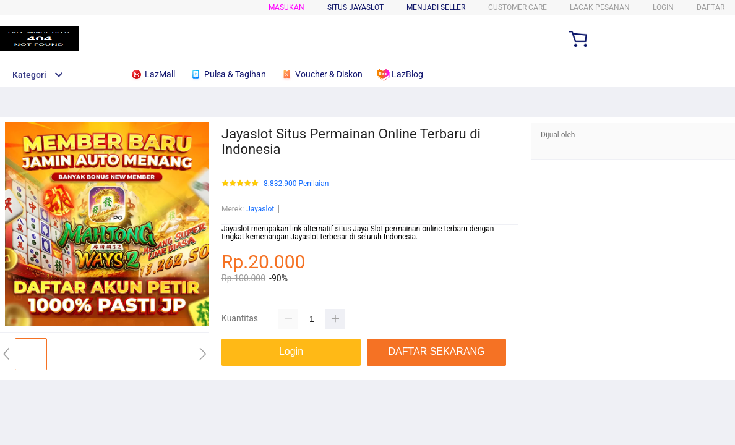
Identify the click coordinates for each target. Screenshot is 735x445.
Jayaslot (260, 209)
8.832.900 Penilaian (296, 184)
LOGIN (663, 7)
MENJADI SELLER (435, 7)
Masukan (286, 7)
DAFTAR (710, 7)
